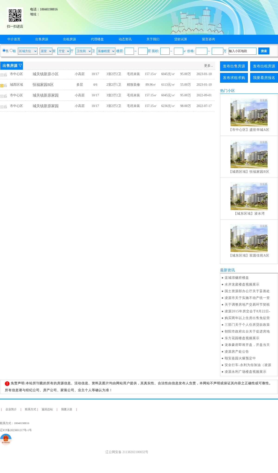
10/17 (95, 74)
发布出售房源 (234, 66)
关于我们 (152, 39)
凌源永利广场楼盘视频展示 (245, 371)
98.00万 (185, 106)
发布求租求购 (234, 78)
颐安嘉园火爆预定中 (240, 358)
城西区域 (16, 84)
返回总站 (47, 409)
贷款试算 (180, 39)
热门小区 (227, 91)
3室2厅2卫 (114, 74)
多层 (79, 84)
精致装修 (133, 84)
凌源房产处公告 (237, 351)
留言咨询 (208, 39)
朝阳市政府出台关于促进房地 (247, 331)
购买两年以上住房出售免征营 (247, 318)
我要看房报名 (264, 78)
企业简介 (11, 409)
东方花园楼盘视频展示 (242, 338)
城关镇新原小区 (46, 74)
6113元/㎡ (168, 84)
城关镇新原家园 (46, 95)
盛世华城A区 (259, 130)
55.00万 (185, 84)
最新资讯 (227, 270)
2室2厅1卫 (114, 84)
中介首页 (13, 39)
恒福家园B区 (43, 85)
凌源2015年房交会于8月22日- (247, 311)
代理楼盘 (97, 39)
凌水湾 (259, 213)
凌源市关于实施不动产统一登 (247, 298)
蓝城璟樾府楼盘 (237, 277)
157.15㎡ (151, 74)
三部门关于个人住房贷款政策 (247, 324)
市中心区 (16, 74)
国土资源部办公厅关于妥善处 (247, 291)
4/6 (95, 84)
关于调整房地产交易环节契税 (247, 304)
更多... (208, 65)
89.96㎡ (150, 84)
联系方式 (30, 409)
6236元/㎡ (168, 106)
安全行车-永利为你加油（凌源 (248, 365)
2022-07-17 (204, 106)
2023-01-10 (204, 74)
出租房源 (69, 39)
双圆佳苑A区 (259, 255)
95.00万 (185, 74)
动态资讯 (125, 39)
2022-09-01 (204, 95)
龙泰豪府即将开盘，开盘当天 (247, 345)
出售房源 (41, 39)
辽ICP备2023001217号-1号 (16, 430)
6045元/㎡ (168, 74)
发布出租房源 (264, 66)
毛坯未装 (133, 74)
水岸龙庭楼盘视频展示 (242, 284)
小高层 (80, 74)
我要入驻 (66, 409)
